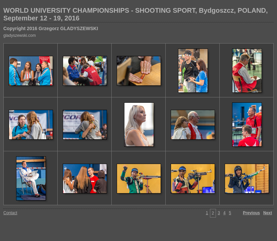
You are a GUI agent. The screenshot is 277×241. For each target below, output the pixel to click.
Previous (251, 213)
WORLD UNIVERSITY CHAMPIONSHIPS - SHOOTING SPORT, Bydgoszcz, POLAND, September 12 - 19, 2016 (135, 14)
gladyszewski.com (19, 35)
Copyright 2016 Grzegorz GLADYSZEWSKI (50, 28)
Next (267, 213)
